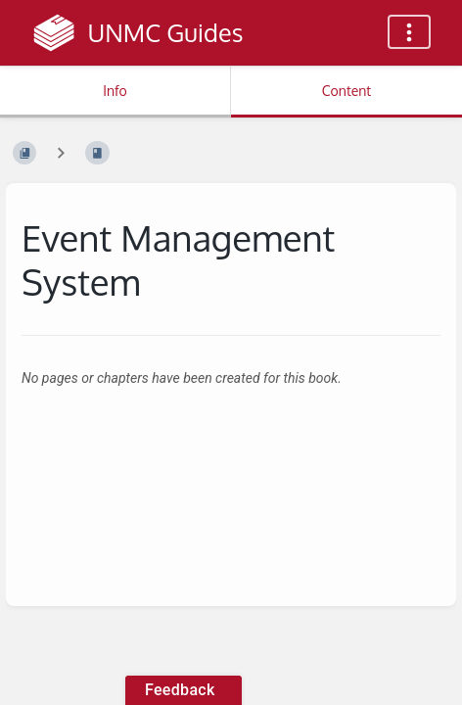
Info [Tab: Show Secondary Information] (115, 90)
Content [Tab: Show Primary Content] (346, 90)
